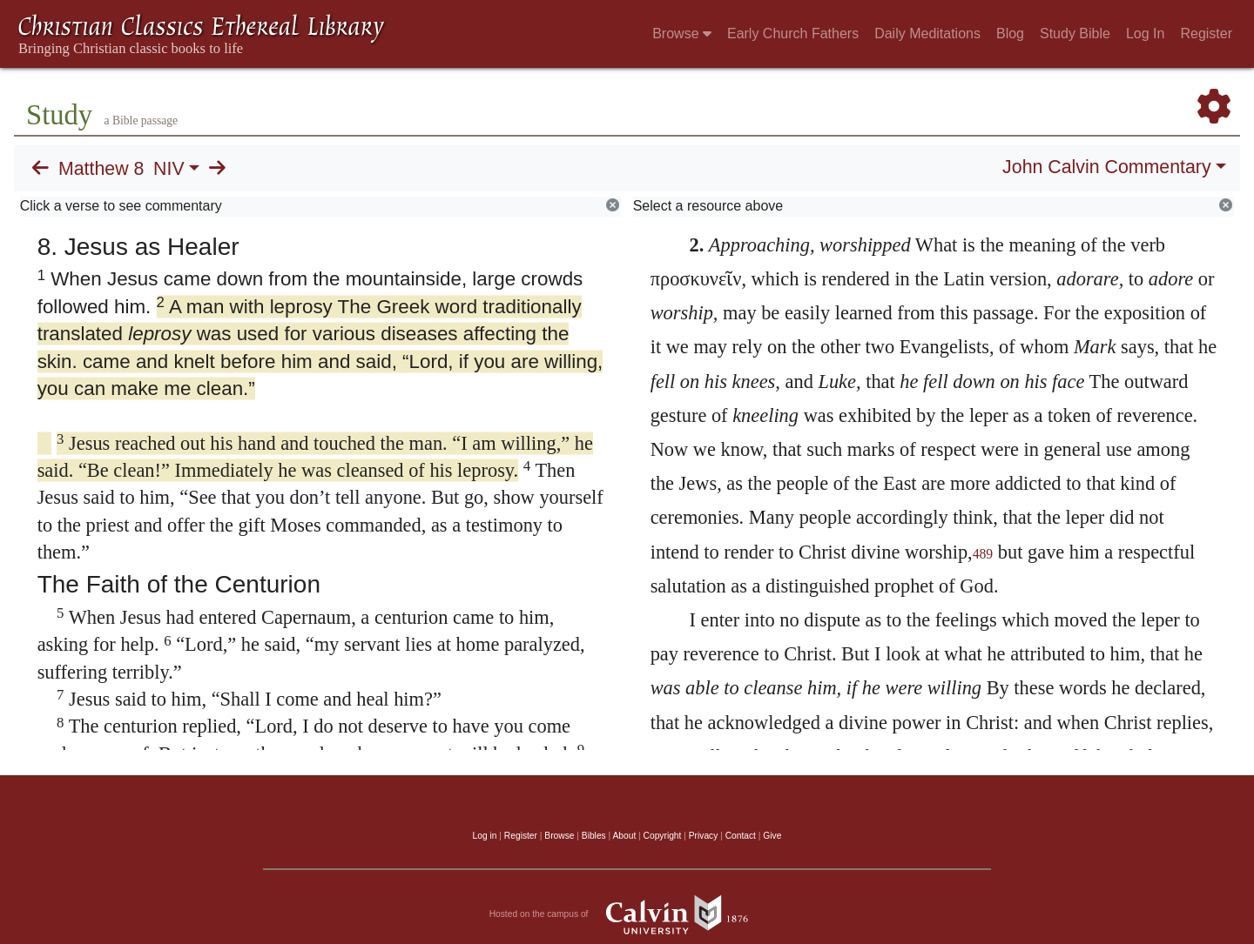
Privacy (703, 835)
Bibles (594, 835)
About (624, 835)
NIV (169, 168)
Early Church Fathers (793, 33)
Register (1206, 33)
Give (772, 835)
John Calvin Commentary (1106, 167)
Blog (1010, 33)
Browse (681, 33)
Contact (740, 835)
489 (983, 553)
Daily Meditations (927, 33)
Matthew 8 (101, 168)
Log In (1145, 33)
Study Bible (1075, 33)
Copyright (663, 835)
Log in (485, 835)
